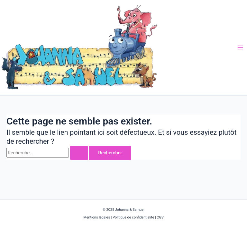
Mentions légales (97, 217)
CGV (160, 217)
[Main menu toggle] (240, 47)
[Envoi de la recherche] (79, 153)
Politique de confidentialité (133, 217)
